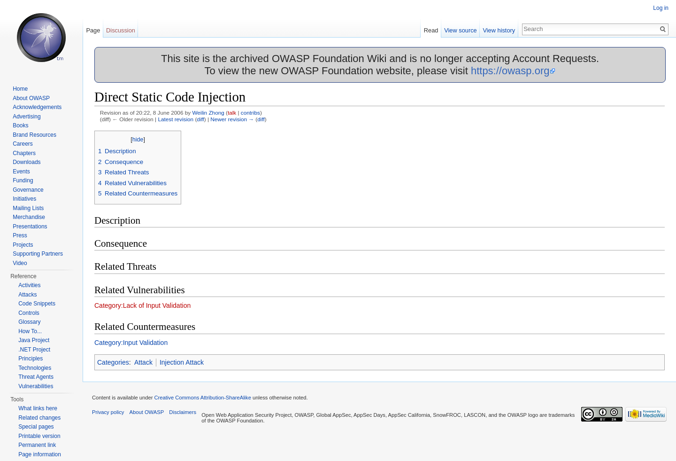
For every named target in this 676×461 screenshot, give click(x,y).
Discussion (120, 30)
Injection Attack (182, 362)
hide (138, 139)
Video (20, 263)
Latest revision (175, 119)
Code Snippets (36, 303)
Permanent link (37, 445)
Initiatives (24, 198)
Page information (39, 454)
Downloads (26, 162)
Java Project (33, 340)
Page (93, 30)
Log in (660, 8)
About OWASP (31, 98)
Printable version (39, 436)
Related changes (39, 417)
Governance (28, 190)
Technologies (34, 368)
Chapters (24, 153)
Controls (28, 313)
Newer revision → (232, 119)
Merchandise (29, 217)
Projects (23, 245)
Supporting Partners (38, 253)
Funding (23, 180)
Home (20, 89)
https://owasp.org (510, 71)
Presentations (30, 226)
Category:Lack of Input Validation (142, 305)
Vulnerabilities (35, 386)
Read (431, 30)
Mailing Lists (28, 208)
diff (200, 119)
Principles (30, 358)
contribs (250, 112)
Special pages (36, 426)
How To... (30, 331)
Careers (23, 144)
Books (20, 125)
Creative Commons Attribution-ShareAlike (202, 397)
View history (499, 30)
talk (232, 112)
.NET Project (34, 349)
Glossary (29, 322)
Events (21, 171)
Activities (29, 285)
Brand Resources (34, 135)
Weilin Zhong (208, 112)
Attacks (27, 294)
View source (460, 30)
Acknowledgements (37, 107)
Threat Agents (36, 377)
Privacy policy (108, 412)
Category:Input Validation (131, 342)
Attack (143, 362)
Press (20, 235)
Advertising (26, 116)
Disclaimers (182, 412)
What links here (37, 408)
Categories (113, 362)
